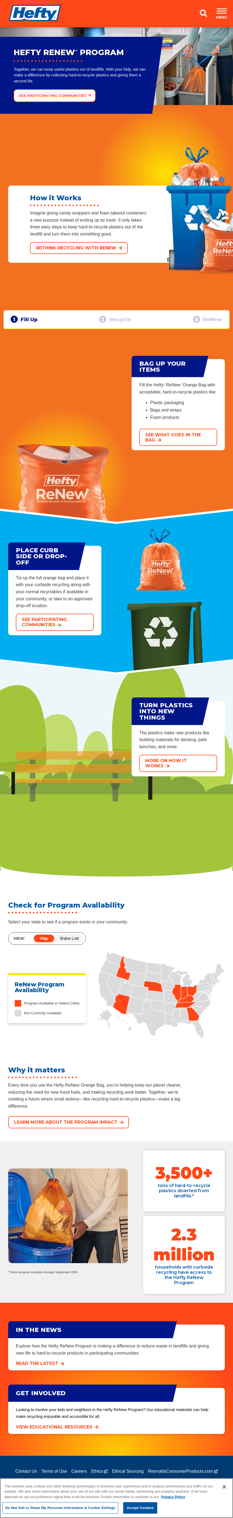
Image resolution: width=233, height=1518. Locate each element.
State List (69, 943)
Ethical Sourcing (128, 1476)
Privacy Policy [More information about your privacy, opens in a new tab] (173, 1497)
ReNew (204, 322)
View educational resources (54, 1432)
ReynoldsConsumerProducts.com (180, 1476)
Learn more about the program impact (65, 1127)
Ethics (97, 1476)
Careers (79, 1476)
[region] (116, 1498)
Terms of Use (54, 1476)
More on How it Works (166, 769)
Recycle (115, 322)
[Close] (224, 1487)
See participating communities (52, 95)
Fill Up (27, 322)
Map (44, 943)
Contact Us (26, 1476)
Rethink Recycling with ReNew (76, 247)
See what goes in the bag (173, 442)
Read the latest (37, 1368)
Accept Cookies (140, 1508)
